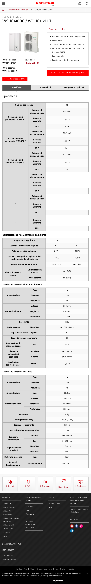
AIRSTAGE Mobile (8, 529)
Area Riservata (8, 556)
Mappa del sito (60, 569)
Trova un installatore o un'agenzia (31, 525)
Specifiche (16, 88)
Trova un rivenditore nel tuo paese (68, 73)
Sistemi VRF (7, 511)
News (50, 507)
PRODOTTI (6, 498)
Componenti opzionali (74, 88)
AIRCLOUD (6, 536)
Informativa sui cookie (44, 569)
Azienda (51, 498)
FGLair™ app (7, 532)
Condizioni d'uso (21, 569)
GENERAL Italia (45, 3)
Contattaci (71, 569)
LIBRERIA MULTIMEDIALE (11, 544)
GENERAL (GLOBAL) (55, 503)
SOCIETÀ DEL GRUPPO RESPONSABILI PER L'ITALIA (78, 501)
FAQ (27, 510)
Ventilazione (7, 515)
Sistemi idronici (8, 525)
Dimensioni (45, 88)
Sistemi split (7, 503)
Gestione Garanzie (9, 559)
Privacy (32, 569)
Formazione (30, 514)
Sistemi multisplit (9, 507)
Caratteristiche (56, 29)
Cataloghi (32, 63)
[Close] (87, 581)
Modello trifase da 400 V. (15, 79)
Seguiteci (74, 520)
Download (29, 506)
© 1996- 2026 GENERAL (45, 574)
